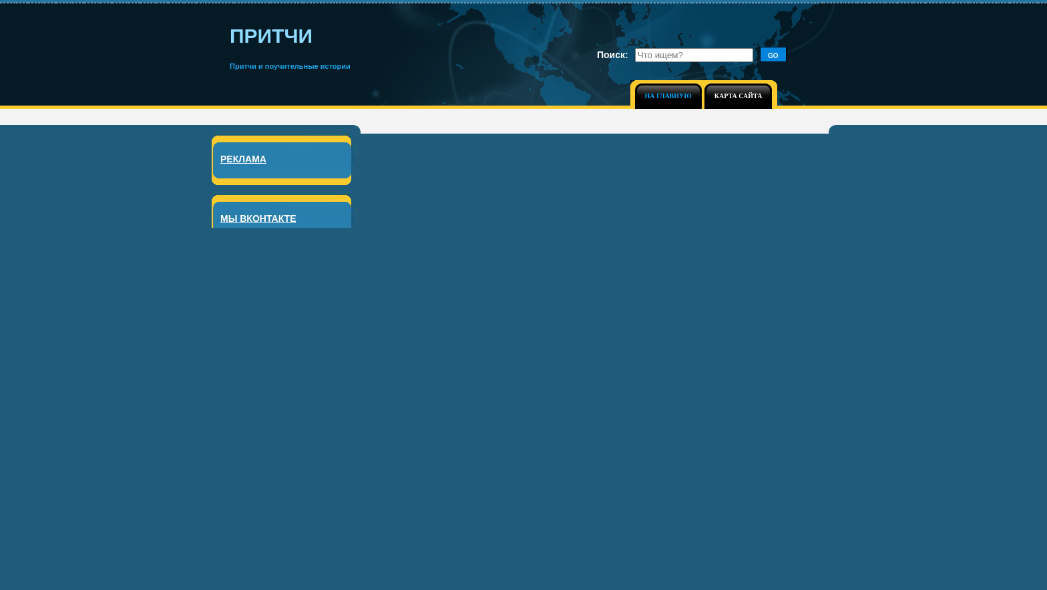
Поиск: (612, 54)
